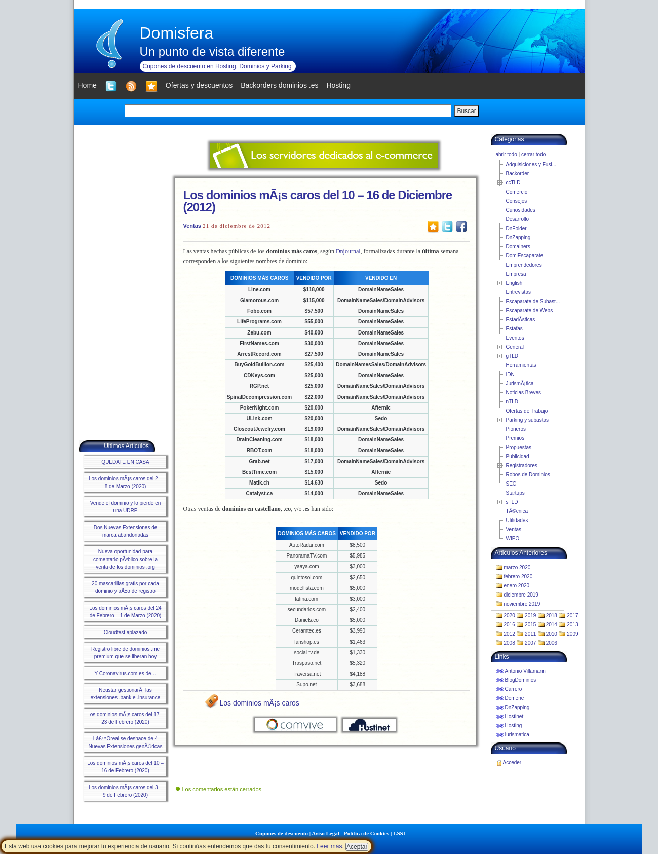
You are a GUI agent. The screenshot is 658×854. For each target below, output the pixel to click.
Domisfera (177, 33)
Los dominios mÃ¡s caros (259, 703)
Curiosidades (520, 210)
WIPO (513, 538)
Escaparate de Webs (529, 310)
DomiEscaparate (525, 255)
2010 (551, 634)
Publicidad (517, 456)
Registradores (521, 465)
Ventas (192, 225)
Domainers (518, 246)
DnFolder (516, 228)
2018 (551, 615)
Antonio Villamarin (525, 671)
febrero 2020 (518, 576)
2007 (530, 643)
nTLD (512, 401)
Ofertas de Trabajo (527, 411)
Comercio (517, 192)
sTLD (512, 502)
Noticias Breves (523, 392)
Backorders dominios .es (279, 85)
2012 (509, 634)
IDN (510, 374)
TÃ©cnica (517, 511)
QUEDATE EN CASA (125, 462)
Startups (515, 493)
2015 (530, 624)
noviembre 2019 (522, 604)
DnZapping (518, 237)
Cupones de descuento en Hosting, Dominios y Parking (217, 66)
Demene (514, 698)
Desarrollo (517, 219)
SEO (511, 484)
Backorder (517, 173)
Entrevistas (518, 292)
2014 (551, 624)
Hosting (513, 725)
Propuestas (519, 447)
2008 (509, 643)
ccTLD (513, 182)
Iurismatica (517, 734)
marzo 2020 (517, 567)
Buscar (466, 111)
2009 (572, 634)
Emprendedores (524, 265)
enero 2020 (517, 585)
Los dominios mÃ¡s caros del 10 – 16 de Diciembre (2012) (317, 201)
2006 (551, 643)
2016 (509, 624)
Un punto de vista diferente (212, 51)
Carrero (513, 689)
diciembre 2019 (521, 595)
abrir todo (506, 154)
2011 (530, 634)
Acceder (512, 762)
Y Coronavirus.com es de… (125, 673)
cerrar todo (533, 154)
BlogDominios (520, 680)
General (515, 347)
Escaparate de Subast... (533, 301)
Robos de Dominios (528, 474)
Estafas (514, 328)
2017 (572, 615)
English (514, 283)
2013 (572, 624)
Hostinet (514, 716)
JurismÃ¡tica (520, 383)
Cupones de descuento (281, 833)
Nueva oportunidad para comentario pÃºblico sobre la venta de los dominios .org (125, 559)
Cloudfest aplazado (125, 632)
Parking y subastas (527, 420)
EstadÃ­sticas (520, 319)
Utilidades (517, 520)
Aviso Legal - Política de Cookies (350, 833)
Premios (515, 438)
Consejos (516, 201)
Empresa (516, 274)
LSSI (399, 833)
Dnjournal (348, 251)
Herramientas (521, 365)
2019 (530, 615)
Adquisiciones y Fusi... (531, 164)
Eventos (515, 338)
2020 (509, 615)
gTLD (512, 356)
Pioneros (516, 429)
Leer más (329, 846)
